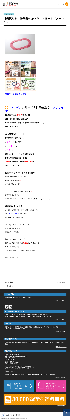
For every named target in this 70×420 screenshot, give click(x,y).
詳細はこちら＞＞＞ (61, 300)
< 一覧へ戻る (8, 286)
